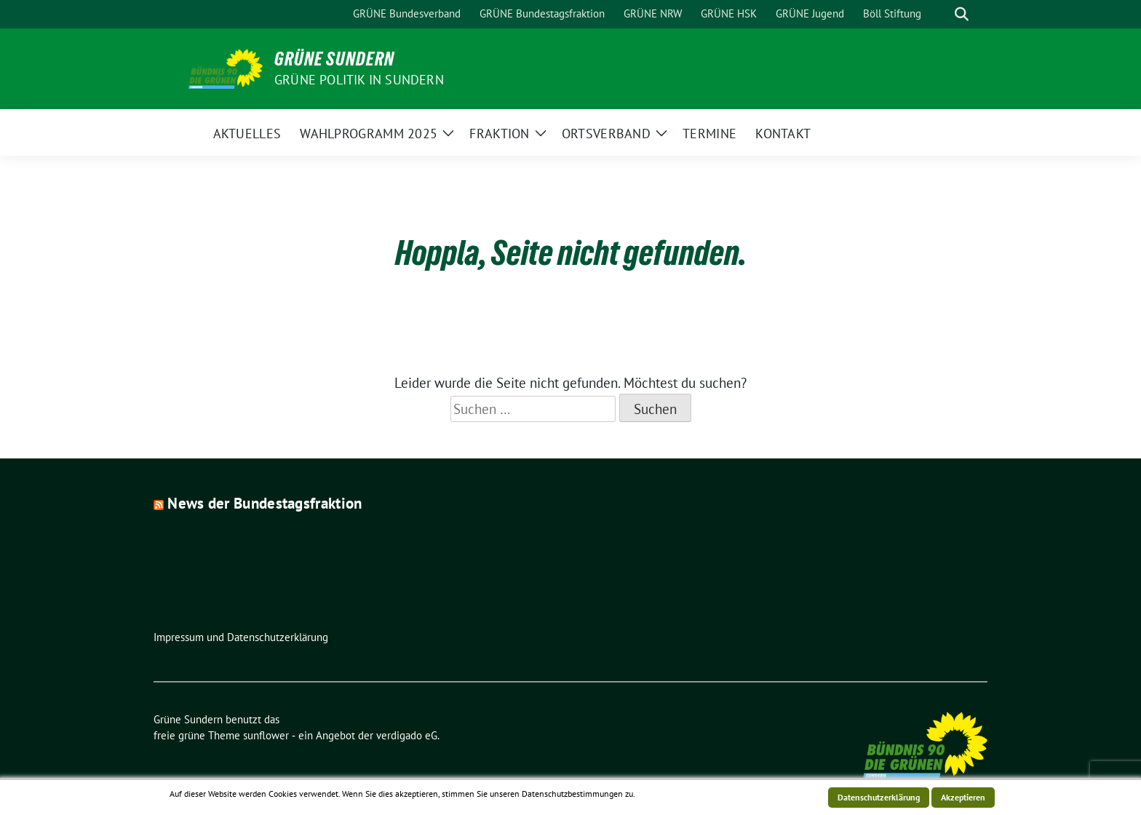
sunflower (266, 735)
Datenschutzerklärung (879, 797)
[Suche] (940, 14)
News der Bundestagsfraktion (264, 503)
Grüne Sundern (334, 59)
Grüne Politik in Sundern (359, 79)
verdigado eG (406, 735)
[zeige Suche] (961, 14)
